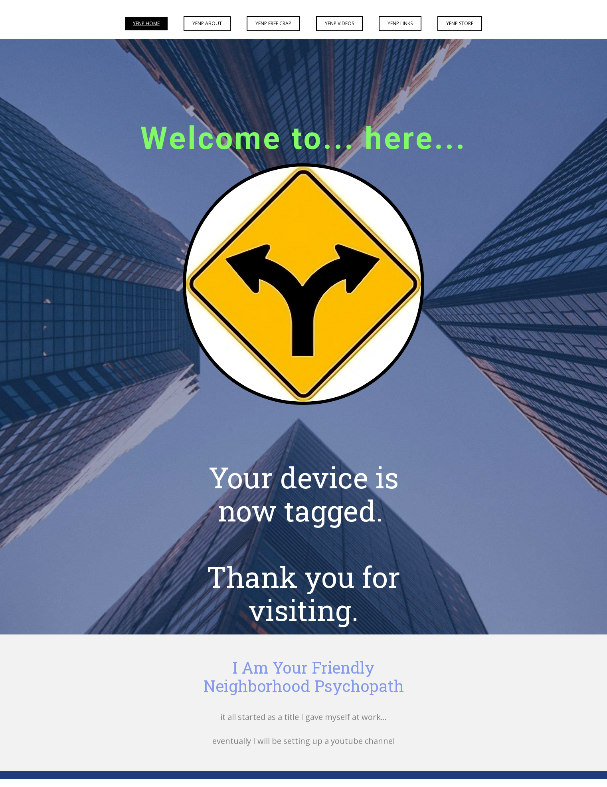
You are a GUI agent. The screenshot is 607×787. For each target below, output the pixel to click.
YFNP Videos (339, 23)
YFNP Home (146, 23)
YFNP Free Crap (273, 23)
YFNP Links (400, 23)
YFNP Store (459, 23)
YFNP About (207, 23)
